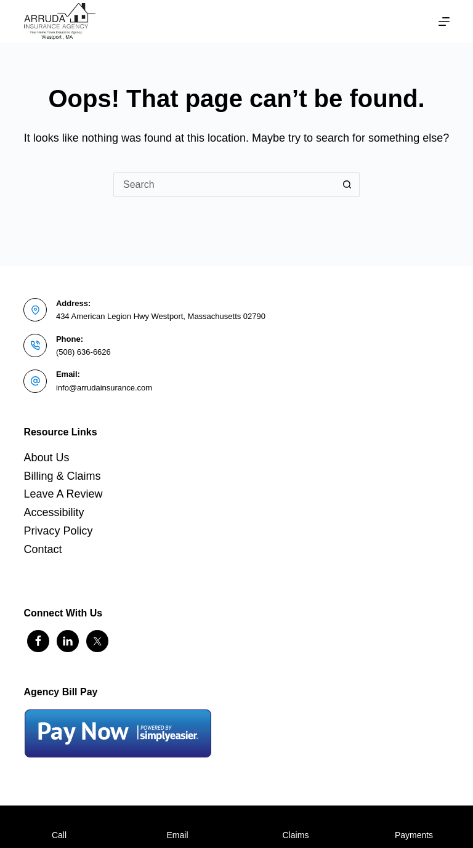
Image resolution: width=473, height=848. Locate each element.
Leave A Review (62, 494)
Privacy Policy (57, 531)
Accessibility (53, 512)
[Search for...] (224, 184)
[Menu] (444, 21)
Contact (42, 549)
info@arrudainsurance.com (104, 387)
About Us (46, 457)
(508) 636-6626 (83, 352)
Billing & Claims (61, 476)
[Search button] (347, 184)
